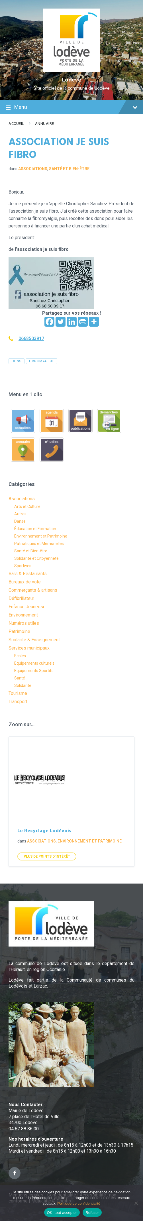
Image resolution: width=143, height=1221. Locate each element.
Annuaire (44, 123)
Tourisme (18, 693)
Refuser (92, 1212)
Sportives (22, 565)
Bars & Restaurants (28, 573)
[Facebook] (49, 322)
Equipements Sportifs (34, 670)
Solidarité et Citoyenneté (36, 558)
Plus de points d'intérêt (47, 856)
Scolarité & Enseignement (34, 639)
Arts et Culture (27, 506)
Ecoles (20, 656)
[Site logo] (71, 70)
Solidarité (22, 685)
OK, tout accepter (62, 1212)
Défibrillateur (21, 598)
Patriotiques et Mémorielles (39, 543)
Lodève (71, 80)
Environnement (23, 615)
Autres (20, 514)
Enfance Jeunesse (27, 606)
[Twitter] (61, 322)
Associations (32, 168)
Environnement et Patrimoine (40, 536)
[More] (94, 322)
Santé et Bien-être (69, 168)
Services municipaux (29, 648)
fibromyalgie (41, 361)
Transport (18, 701)
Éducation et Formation (35, 528)
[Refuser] (136, 1203)
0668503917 (31, 338)
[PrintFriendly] (83, 322)
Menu (71, 107)
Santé (19, 678)
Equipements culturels (34, 663)
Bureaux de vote (25, 582)
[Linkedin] (72, 322)
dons (16, 361)
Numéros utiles (24, 623)
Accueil (16, 123)
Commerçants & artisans (33, 590)
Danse (20, 521)
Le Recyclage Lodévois (44, 831)
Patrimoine (19, 631)
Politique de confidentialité (78, 1203)
